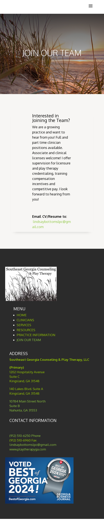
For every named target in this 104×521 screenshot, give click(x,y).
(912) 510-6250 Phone (25, 436)
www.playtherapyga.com (27, 449)
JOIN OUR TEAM (29, 340)
